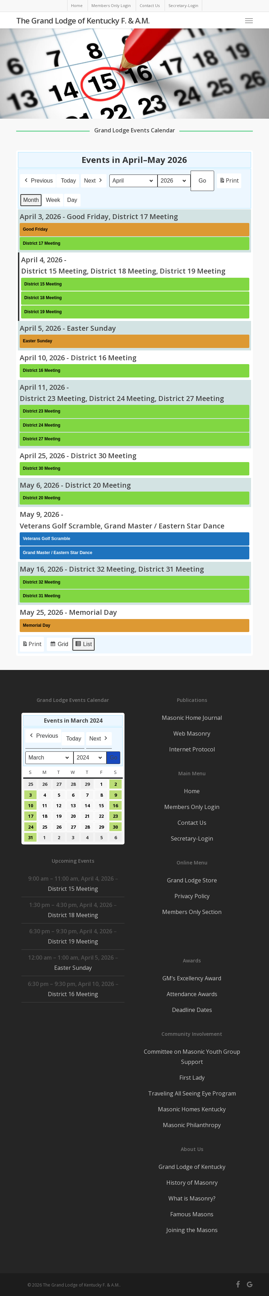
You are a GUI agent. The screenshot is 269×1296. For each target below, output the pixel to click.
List (83, 645)
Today (68, 181)
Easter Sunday (73, 968)
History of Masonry (192, 1182)
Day (72, 200)
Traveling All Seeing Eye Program (192, 1093)
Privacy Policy (192, 896)
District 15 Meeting (73, 889)
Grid (59, 645)
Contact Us (192, 823)
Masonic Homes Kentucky (192, 1109)
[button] (249, 20)
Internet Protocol (192, 749)
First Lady (192, 1077)
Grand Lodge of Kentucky (192, 1167)
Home (192, 791)
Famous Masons (191, 1214)
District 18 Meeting (73, 915)
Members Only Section (192, 912)
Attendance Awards (192, 994)
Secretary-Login (192, 838)
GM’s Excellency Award (191, 978)
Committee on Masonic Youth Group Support (192, 1057)
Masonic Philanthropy (192, 1125)
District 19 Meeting (73, 941)
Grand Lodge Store (192, 880)
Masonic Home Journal (192, 718)
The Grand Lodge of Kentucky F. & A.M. (82, 20)
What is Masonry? (192, 1198)
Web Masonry (191, 733)
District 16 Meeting (73, 994)
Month (31, 200)
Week (53, 200)
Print (229, 182)
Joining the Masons (192, 1230)
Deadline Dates (192, 1010)
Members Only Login (191, 807)
